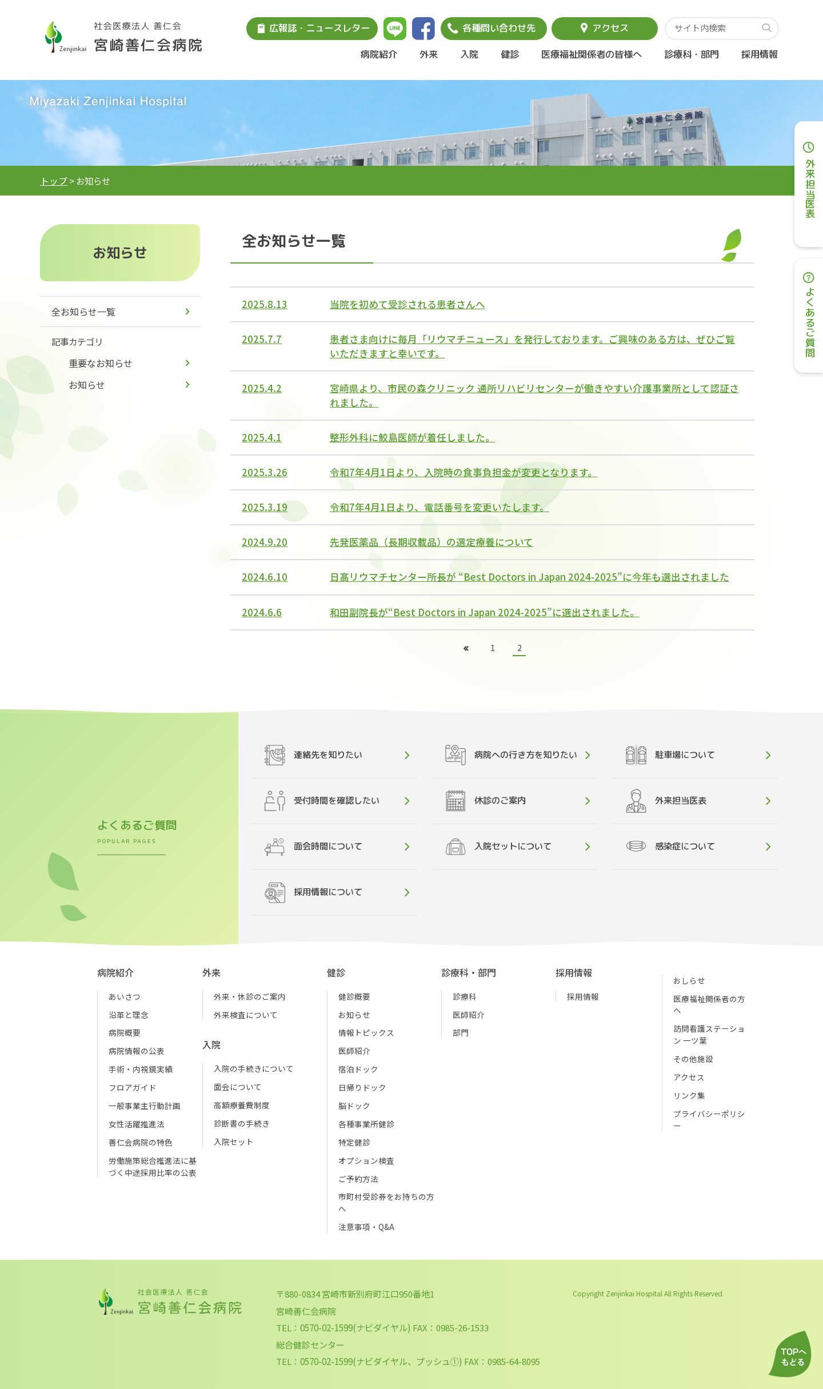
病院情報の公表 (137, 1050)
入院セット (234, 1141)
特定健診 (354, 1142)
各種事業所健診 (366, 1123)
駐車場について (670, 755)
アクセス (689, 1077)
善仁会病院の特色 (141, 1142)
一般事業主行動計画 (145, 1105)
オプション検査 (366, 1160)
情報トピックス (366, 1032)
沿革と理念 (129, 1014)
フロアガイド (133, 1087)
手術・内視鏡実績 (141, 1069)
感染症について (670, 846)
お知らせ (87, 385)
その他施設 (693, 1058)
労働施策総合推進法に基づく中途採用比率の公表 (153, 1166)
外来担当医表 (666, 801)
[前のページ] (465, 649)
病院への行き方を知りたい (511, 755)
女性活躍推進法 (137, 1123)
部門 (461, 1032)
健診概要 (354, 996)
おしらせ (689, 980)
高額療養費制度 (242, 1105)
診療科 (465, 996)
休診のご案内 (485, 801)
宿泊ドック (358, 1069)
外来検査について (246, 1014)
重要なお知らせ (101, 363)
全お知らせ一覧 (83, 311)
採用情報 (759, 54)
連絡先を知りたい (313, 755)
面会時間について (313, 847)
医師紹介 (354, 1050)
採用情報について (313, 892)
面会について (238, 1086)
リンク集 (689, 1095)
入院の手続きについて (254, 1068)
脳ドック (354, 1105)
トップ (53, 180)
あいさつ (125, 996)
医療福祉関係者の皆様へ (591, 54)
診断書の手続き (242, 1123)
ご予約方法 (358, 1178)
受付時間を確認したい (322, 801)
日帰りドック (362, 1087)
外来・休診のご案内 (250, 996)
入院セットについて (498, 847)
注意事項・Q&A (366, 1226)
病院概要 (125, 1032)
